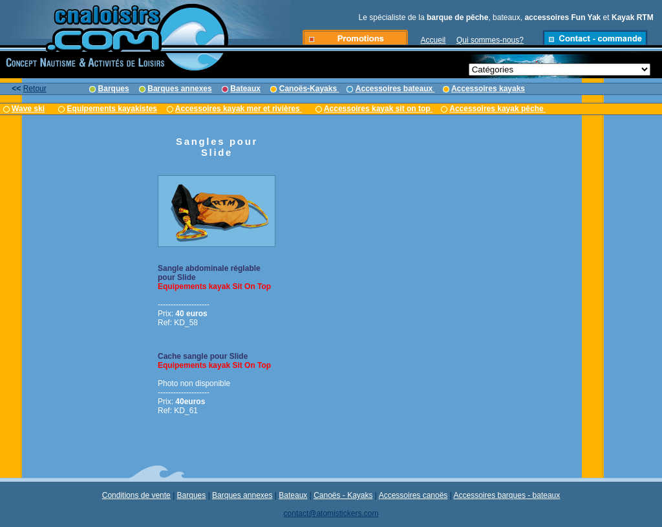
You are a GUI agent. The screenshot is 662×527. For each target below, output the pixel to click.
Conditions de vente (136, 495)
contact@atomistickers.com (331, 513)
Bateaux (293, 495)
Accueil (433, 40)
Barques (191, 495)
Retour (35, 88)
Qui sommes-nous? (490, 40)
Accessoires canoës (413, 495)
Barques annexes (242, 495)
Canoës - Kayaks (343, 495)
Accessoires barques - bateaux (507, 495)
